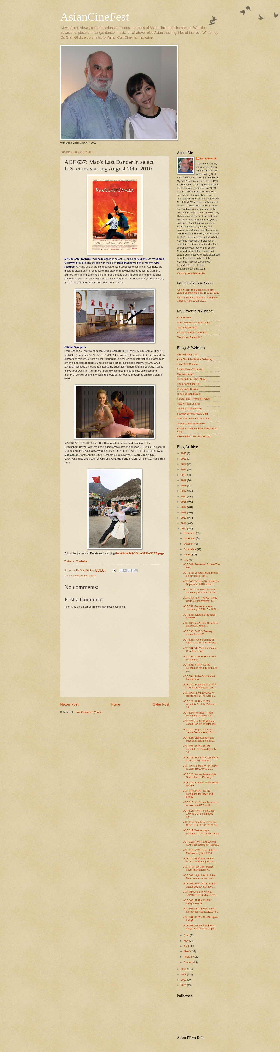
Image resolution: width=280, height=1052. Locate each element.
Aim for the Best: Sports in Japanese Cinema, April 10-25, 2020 (197, 299)
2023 (184, 458)
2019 (184, 480)
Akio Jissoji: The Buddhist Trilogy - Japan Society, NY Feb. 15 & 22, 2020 (198, 291)
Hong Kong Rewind (188, 389)
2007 (184, 979)
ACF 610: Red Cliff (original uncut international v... (198, 868)
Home (115, 704)
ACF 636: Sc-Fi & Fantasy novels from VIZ (197, 633)
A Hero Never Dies (187, 354)
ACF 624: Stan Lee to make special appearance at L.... (199, 739)
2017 (184, 490)
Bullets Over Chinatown (190, 369)
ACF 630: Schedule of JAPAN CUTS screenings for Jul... (199, 686)
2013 (184, 512)
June (187, 935)
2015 (184, 501)
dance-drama (88, 575)
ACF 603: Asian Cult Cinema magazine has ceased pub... (200, 927)
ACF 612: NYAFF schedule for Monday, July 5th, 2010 (200, 852)
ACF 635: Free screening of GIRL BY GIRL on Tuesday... (200, 641)
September (190, 549)
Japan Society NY (187, 327)
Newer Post (69, 704)
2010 (184, 528)
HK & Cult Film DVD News (191, 379)
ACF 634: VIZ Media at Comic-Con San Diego (200, 649)
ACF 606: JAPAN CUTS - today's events (197, 902)
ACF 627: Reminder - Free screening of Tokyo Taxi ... (199, 714)
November (190, 538)
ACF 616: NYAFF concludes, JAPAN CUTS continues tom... (199, 813)
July (186, 559)
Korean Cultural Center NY (192, 332)
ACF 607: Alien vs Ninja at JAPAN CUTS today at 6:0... (200, 893)
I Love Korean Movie (188, 393)
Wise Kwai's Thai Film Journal (193, 436)
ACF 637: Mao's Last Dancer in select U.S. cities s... (200, 624)
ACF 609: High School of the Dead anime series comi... (199, 877)
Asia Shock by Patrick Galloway (194, 359)
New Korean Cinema (188, 403)
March (187, 951)
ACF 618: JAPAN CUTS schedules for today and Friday (198, 793)
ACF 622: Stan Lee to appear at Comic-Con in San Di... (201, 759)
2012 (184, 517)
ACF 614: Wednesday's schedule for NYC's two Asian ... (201, 833)
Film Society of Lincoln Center (193, 322)
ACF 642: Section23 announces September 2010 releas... (201, 582)
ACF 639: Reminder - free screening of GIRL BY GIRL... (201, 608)
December (190, 533)
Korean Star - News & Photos (193, 398)
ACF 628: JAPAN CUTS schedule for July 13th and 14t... (199, 704)
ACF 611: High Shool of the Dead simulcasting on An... (199, 860)
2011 (184, 523)
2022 (184, 464)
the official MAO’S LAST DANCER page (139, 553)
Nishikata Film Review (189, 408)
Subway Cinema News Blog (192, 413)
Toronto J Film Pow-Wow (191, 423)
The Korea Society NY (189, 337)
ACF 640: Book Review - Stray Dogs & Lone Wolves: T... (200, 599)
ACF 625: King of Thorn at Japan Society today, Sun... (199, 731)
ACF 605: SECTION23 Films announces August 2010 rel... (201, 910)
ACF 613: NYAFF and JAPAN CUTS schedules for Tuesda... (201, 843)
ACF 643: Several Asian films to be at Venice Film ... (200, 574)
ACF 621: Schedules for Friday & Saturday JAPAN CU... (200, 767)
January (188, 962)
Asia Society (184, 317)
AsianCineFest (94, 16)
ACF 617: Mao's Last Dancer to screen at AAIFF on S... (200, 804)
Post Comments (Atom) (89, 712)
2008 (184, 974)
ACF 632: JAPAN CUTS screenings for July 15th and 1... (200, 667)
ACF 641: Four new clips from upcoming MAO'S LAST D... (200, 591)
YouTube (81, 561)
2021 (184, 469)
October (188, 543)
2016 (184, 496)
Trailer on (70, 561)
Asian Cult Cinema (187, 364)
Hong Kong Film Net (188, 384)
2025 (184, 453)
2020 (184, 474)
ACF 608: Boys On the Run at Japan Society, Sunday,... (199, 885)
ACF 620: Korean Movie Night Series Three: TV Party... (199, 776)
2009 (184, 969)
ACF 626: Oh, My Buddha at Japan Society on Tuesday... (200, 722)
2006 (184, 985)
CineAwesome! (185, 374)
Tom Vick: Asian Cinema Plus (193, 418)
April (186, 946)
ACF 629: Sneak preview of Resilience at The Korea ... (199, 694)
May (186, 940)
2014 (184, 507)
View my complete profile (191, 273)
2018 (184, 485)
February (189, 956)
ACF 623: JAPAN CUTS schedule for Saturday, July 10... (199, 749)
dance (76, 575)
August (188, 554)
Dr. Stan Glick (208, 158)
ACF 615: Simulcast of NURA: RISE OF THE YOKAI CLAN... (201, 823)
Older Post (161, 704)
